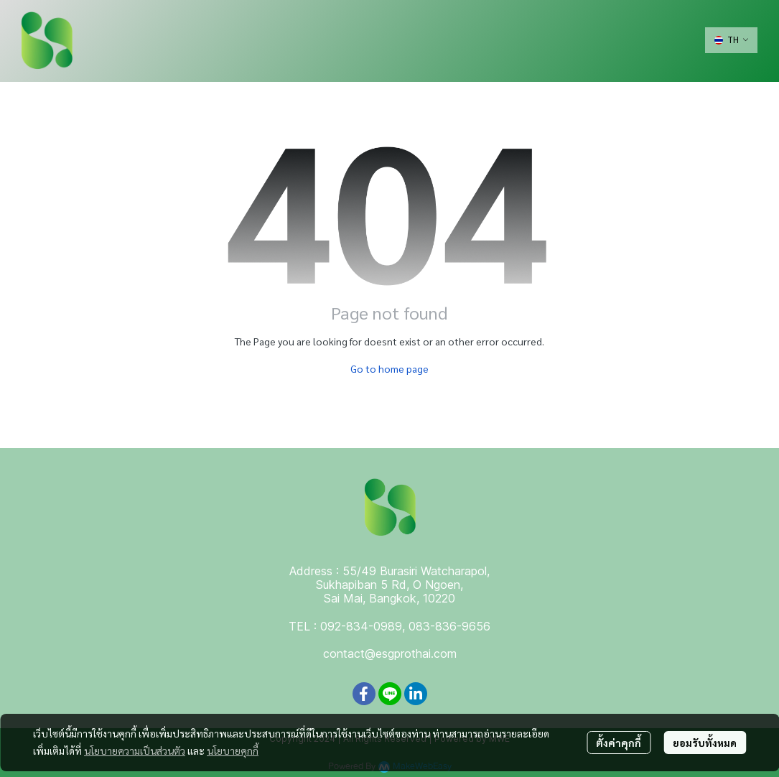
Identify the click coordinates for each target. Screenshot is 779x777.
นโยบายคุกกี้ (232, 750)
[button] (731, 40)
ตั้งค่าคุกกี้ (618, 742)
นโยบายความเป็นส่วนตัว (134, 750)
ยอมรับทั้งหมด (705, 742)
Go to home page (389, 368)
